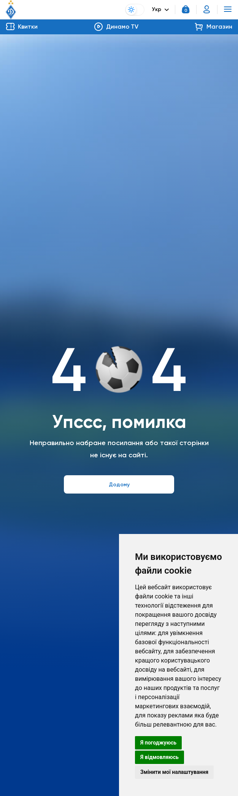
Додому (119, 484)
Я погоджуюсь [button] (158, 743)
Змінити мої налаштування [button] (174, 772)
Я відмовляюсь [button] (159, 757)
